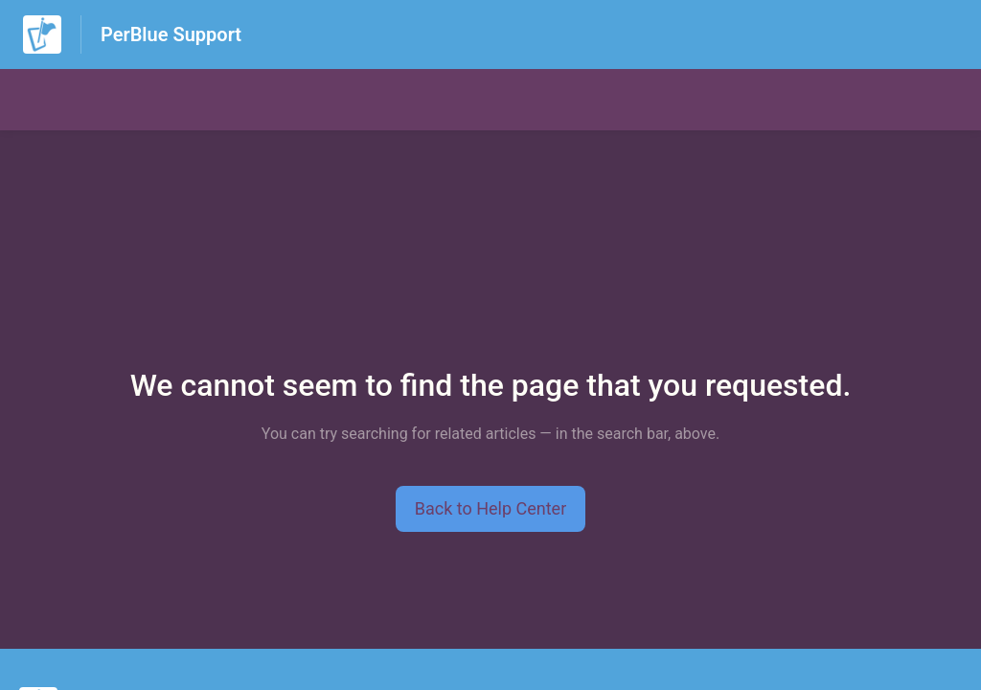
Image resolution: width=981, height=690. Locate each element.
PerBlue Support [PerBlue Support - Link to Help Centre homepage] (171, 34)
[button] (491, 509)
